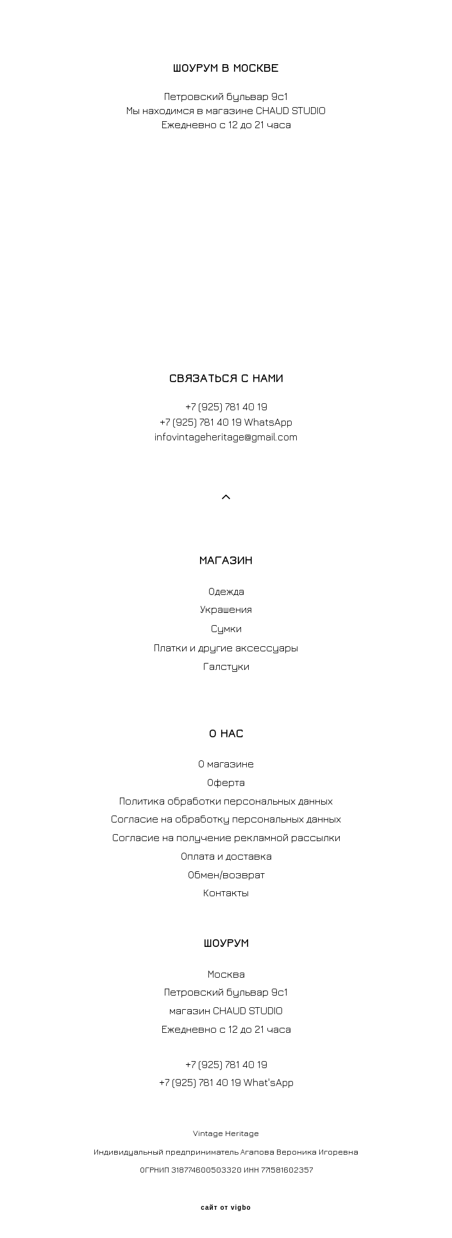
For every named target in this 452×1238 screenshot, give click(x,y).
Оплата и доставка (226, 856)
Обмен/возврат (226, 874)
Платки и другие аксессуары (226, 647)
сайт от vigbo (226, 1208)
